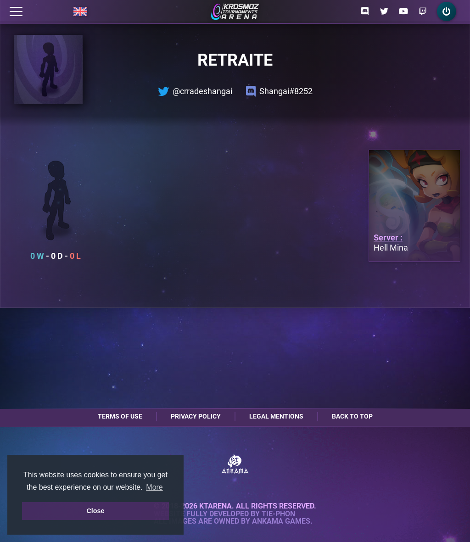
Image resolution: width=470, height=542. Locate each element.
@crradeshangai (195, 91)
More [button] (154, 487)
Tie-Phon (278, 514)
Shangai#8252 (279, 91)
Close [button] (95, 510)
